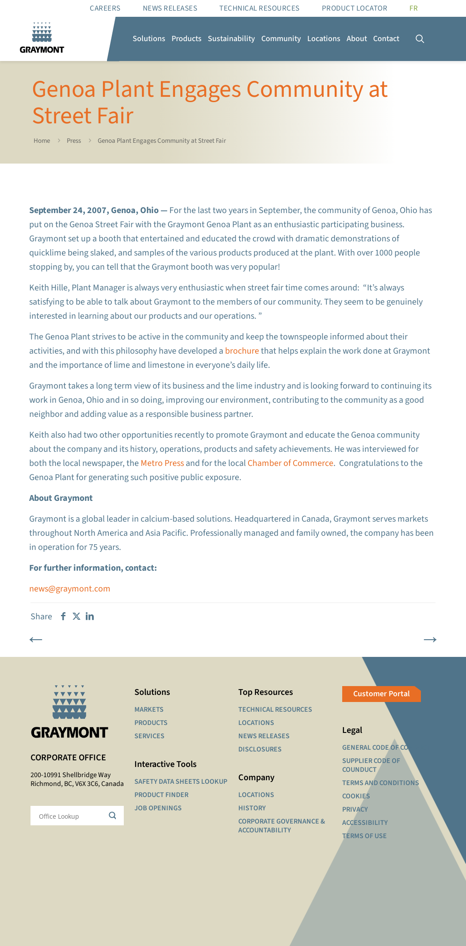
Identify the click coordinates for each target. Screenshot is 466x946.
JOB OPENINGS (158, 808)
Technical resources (259, 8)
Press (74, 140)
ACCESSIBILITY (365, 822)
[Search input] (71, 815)
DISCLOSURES (260, 749)
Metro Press (162, 463)
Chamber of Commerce (290, 463)
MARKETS (149, 709)
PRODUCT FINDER (161, 794)
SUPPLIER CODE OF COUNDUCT (371, 765)
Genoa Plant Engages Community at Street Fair (162, 140)
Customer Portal (381, 693)
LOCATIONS (256, 722)
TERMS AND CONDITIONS (380, 782)
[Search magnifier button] (114, 815)
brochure (242, 351)
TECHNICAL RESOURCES (275, 709)
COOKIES (356, 796)
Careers (105, 8)
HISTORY (252, 808)
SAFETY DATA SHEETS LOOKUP (180, 781)
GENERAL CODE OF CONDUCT (386, 747)
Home (42, 140)
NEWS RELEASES (264, 736)
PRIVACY (355, 809)
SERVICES (149, 736)
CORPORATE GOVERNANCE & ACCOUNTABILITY (281, 826)
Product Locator (355, 8)
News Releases (170, 8)
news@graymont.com (70, 589)
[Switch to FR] (413, 8)
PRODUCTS (151, 722)
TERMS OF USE (364, 836)
